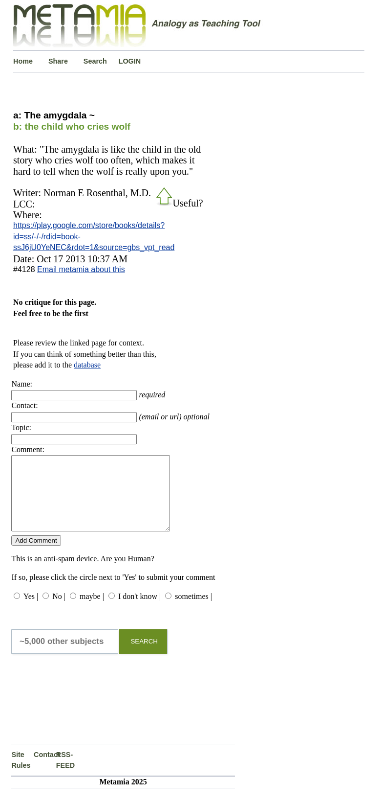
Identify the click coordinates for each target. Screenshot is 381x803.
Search (95, 61)
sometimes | (193, 611)
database (87, 365)
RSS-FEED (65, 774)
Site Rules (20, 774)
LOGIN (130, 61)
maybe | (92, 611)
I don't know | (139, 611)
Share (58, 61)
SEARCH (144, 656)
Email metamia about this (81, 269)
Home (23, 61)
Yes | (30, 611)
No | (58, 611)
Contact (45, 769)
